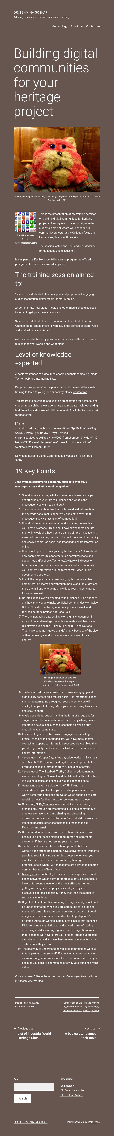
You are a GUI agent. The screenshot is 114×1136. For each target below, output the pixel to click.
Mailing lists (29, 874)
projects (87, 1010)
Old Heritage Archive (89, 1003)
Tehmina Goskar (26, 1006)
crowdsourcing (57, 808)
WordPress (94, 1121)
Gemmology (59, 26)
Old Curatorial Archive (72, 1090)
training (95, 1010)
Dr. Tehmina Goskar (30, 12)
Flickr (25, 925)
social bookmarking (61, 542)
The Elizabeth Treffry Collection (58, 771)
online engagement (72, 1010)
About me (76, 26)
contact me (80, 392)
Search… (18, 1079)
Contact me (93, 26)
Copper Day (46, 757)
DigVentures (46, 804)
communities (76, 1006)
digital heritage (91, 1006)
